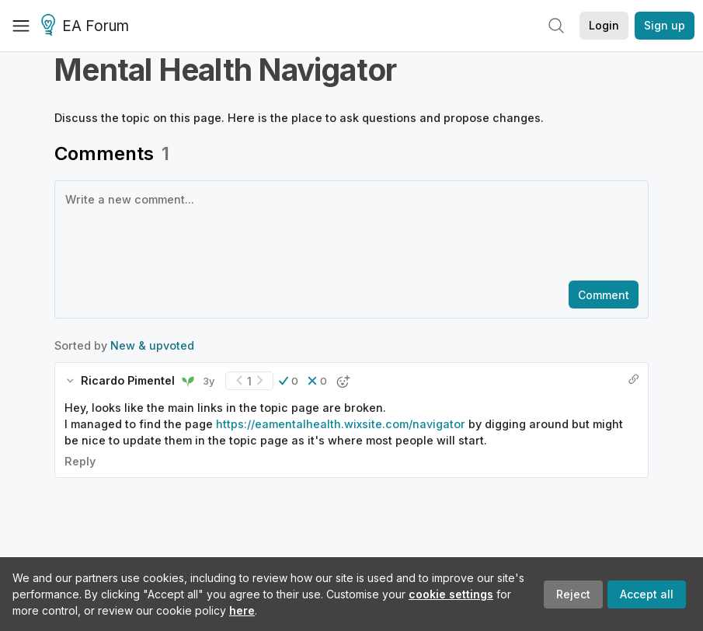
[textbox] (348, 229)
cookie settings (451, 594)
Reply (80, 461)
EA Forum (87, 26)
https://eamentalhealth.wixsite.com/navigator (340, 424)
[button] (288, 380)
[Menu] (21, 25)
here (242, 610)
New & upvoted (152, 345)
